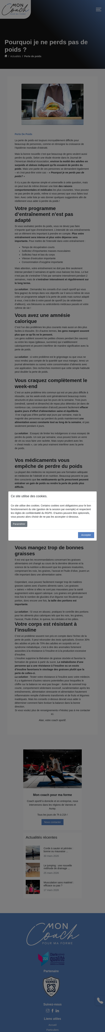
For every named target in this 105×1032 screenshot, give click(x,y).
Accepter (86, 535)
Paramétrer (19, 524)
